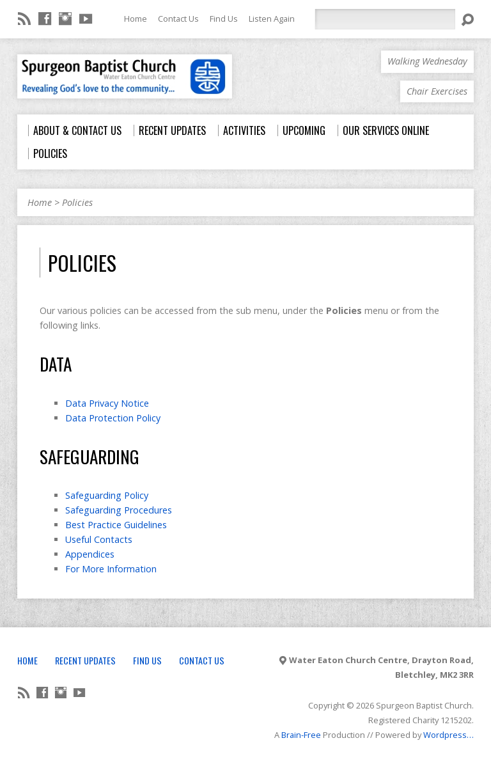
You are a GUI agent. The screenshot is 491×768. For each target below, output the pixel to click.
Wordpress (445, 735)
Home (135, 18)
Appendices (89, 554)
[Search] (385, 19)
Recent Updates (85, 660)
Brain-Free (301, 735)
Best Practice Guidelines (116, 525)
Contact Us (178, 18)
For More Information (111, 569)
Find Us (224, 18)
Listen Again (272, 18)
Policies (77, 202)
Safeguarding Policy (106, 495)
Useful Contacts (98, 539)
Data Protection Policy (112, 418)
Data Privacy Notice (107, 403)
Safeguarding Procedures (118, 510)
